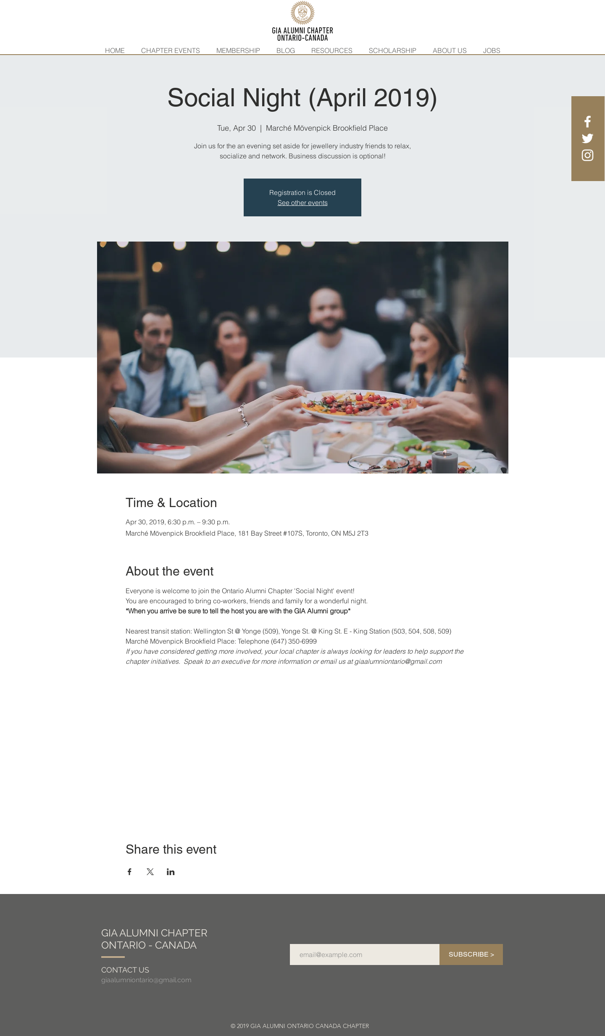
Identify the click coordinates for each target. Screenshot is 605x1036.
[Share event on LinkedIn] (171, 871)
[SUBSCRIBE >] (471, 954)
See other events (303, 202)
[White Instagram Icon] (587, 155)
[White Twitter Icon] (587, 138)
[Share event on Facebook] (130, 871)
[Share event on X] (150, 871)
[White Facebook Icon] (587, 121)
